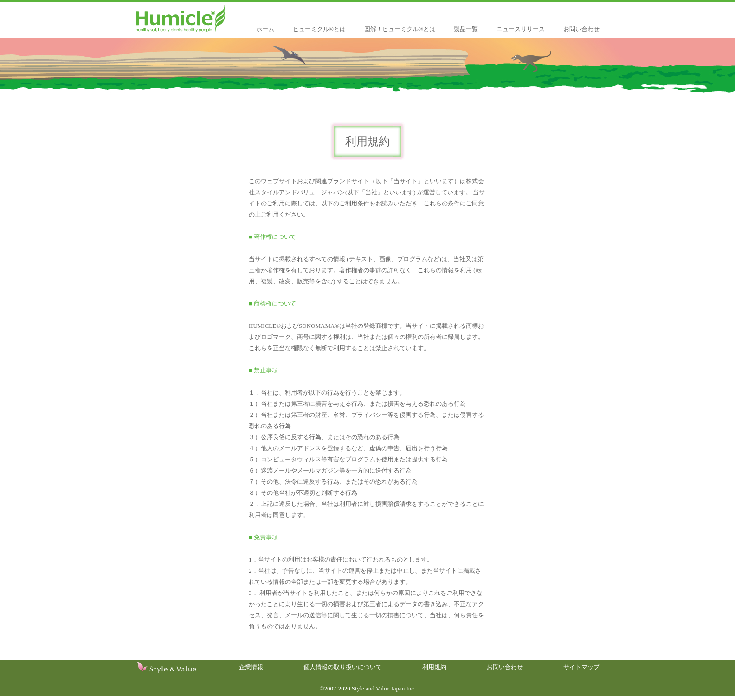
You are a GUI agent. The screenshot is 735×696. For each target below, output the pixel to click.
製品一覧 (466, 29)
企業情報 (251, 667)
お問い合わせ (581, 29)
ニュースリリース (520, 29)
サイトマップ (581, 667)
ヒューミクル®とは (319, 29)
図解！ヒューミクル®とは (399, 29)
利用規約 (434, 667)
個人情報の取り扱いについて (342, 667)
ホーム (265, 29)
